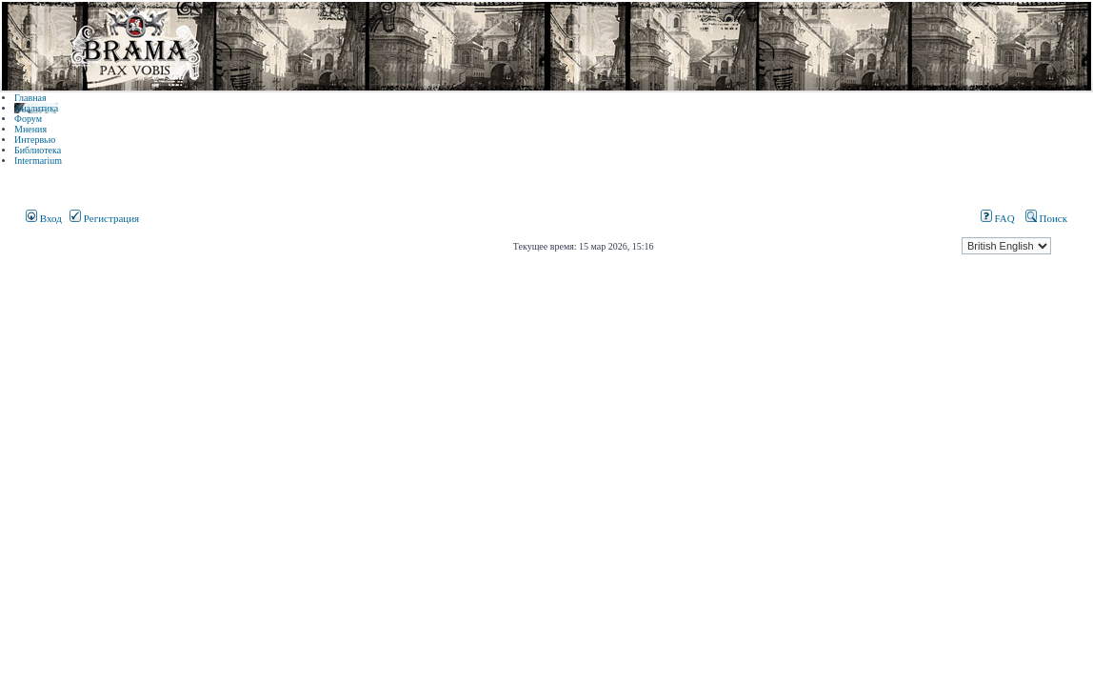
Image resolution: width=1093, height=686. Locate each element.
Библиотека (37, 150)
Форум (28, 118)
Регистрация (104, 218)
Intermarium (38, 160)
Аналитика (36, 108)
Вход (44, 218)
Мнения (30, 129)
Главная (30, 97)
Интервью (34, 139)
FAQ (998, 218)
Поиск (1046, 218)
